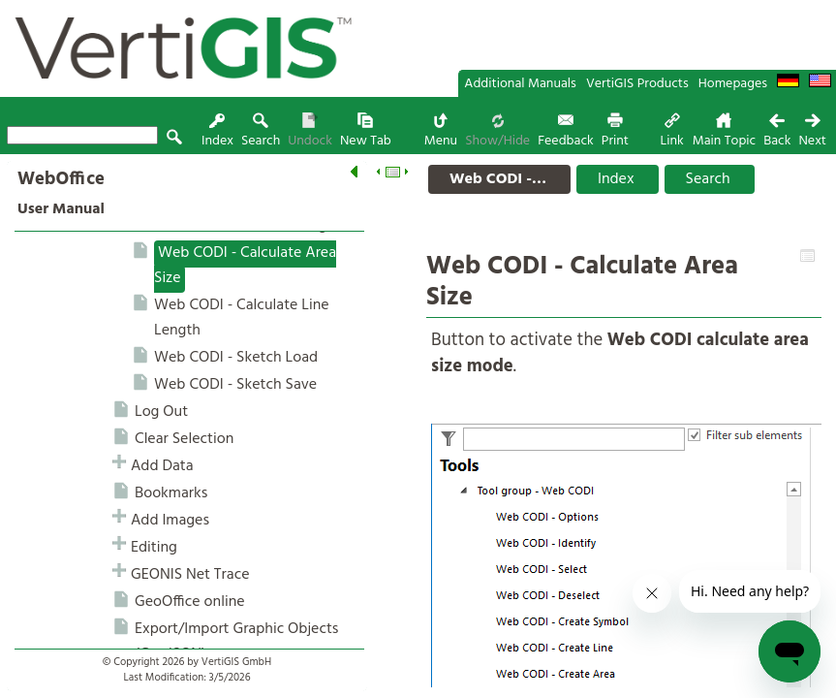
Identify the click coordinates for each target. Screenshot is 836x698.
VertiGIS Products (637, 84)
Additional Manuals (520, 84)
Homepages (732, 84)
